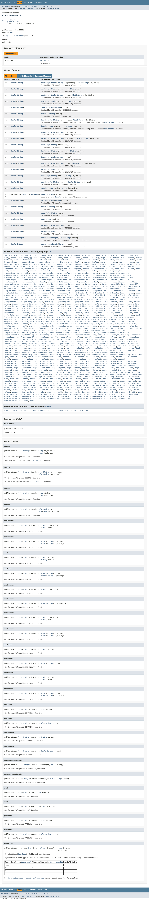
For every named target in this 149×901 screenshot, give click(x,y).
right (60, 344)
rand (124, 330)
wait (76, 410)
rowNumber (25, 352)
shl (98, 368)
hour (87, 302)
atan (60, 258)
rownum (17, 352)
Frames (26, 6)
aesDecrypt (45, 83)
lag (56, 313)
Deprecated (32, 2)
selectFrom (100, 366)
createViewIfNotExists (14, 282)
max (19, 317)
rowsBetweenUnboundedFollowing (109, 352)
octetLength (9, 326)
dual (122, 293)
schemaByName (48, 357)
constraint (87, 269)
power (6, 330)
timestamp (37, 374)
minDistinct (65, 321)
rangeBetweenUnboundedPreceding (115, 332)
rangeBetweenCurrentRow (14, 332)
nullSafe (64, 324)
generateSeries (20, 299)
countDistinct (36, 271)
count (12, 271)
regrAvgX (110, 339)
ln (84, 315)
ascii (36, 258)
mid (47, 321)
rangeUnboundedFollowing (62, 335)
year (20, 401)
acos (16, 255)
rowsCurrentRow (40, 355)
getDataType (79, 299)
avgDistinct (106, 258)
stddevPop (74, 370)
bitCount (8, 260)
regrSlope (30, 341)
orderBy (44, 326)
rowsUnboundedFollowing (97, 355)
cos (107, 269)
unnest (129, 379)
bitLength (27, 260)
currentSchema (118, 282)
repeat (65, 341)
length (18, 315)
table (36, 372)
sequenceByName (58, 368)
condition (69, 266)
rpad (134, 355)
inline (129, 302)
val (134, 381)
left (130, 313)
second (58, 357)
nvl (97, 324)
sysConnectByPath (24, 372)
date (36, 284)
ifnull (99, 302)
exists (20, 295)
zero (32, 401)
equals (14, 410)
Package (12, 2)
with (54, 392)
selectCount (123, 359)
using (42, 381)
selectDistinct (11, 361)
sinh (21, 370)
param (69, 326)
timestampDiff (10, 377)
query (57, 330)
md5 (36, 317)
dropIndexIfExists (96, 288)
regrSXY (48, 341)
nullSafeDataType (86, 324)
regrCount (130, 339)
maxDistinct (27, 317)
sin (11, 370)
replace (95, 341)
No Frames (35, 6)
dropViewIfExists (76, 293)
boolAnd (78, 262)
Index (40, 2)
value (25, 385)
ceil (43, 264)
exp (26, 295)
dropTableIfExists (133, 291)
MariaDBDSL (44, 60)
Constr (23, 9)
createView (102, 280)
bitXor (48, 262)
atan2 (72, 258)
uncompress (45, 225)
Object (47, 406)
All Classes (47, 6)
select (73, 357)
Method (30, 9)
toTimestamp (97, 377)
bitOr (126, 260)
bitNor (81, 260)
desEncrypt (45, 157)
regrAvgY (120, 339)
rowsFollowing (55, 355)
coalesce (102, 264)
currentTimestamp (12, 284)
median (47, 317)
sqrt (60, 370)
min (56, 321)
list (56, 315)
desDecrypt (45, 132)
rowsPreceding (79, 355)
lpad (115, 315)
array (6, 258)
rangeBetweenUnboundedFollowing (85, 332)
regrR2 (21, 341)
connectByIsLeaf (60, 269)
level (33, 315)
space (33, 370)
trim (6, 379)
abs (5, 255)
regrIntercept (10, 341)
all (26, 255)
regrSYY (57, 341)
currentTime (131, 282)
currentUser (26, 284)
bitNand (47, 260)
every (6, 295)
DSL (11, 32)
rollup (88, 344)
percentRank (82, 328)
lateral (87, 313)
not (113, 321)
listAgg (69, 315)
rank (100, 335)
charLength (57, 264)
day (56, 286)
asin (49, 258)
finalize (22, 410)
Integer (20, 238)
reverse (44, 344)
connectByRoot (75, 269)
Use (25, 2)
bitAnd (116, 258)
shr (117, 368)
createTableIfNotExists (14, 277)
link (39, 315)
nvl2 (117, 324)
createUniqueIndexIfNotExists (53, 280)
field (69, 295)
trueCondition (22, 379)
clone (6, 410)
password (44, 200)
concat (37, 266)
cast (109, 262)
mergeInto (56, 317)
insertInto (9, 308)
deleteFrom (39, 288)
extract (38, 295)
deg (19, 288)
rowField (79, 348)
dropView (44, 293)
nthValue (8, 324)
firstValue (92, 297)
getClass (32, 410)
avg (97, 258)
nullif (33, 324)
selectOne (111, 366)
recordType (114, 335)
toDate (64, 377)
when (37, 392)
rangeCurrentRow (11, 335)
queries (41, 330)
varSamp (30, 392)
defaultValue (108, 286)
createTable (101, 275)
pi (103, 328)
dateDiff (105, 284)
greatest (90, 299)
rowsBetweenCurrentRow (42, 352)
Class (51, 194)
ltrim (6, 317)
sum (134, 370)
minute (75, 321)
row (127, 344)
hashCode (41, 410)
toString (69, 410)
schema (37, 357)
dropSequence (129, 288)
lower (102, 315)
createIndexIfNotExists (65, 273)
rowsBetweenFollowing (63, 352)
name (108, 321)
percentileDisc (53, 328)
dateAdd (54, 284)
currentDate (105, 282)
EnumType (35, 194)
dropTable (97, 291)
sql (45, 370)
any (127, 255)
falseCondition (58, 295)
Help (45, 2)
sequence (132, 366)
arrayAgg (28, 258)
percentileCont (23, 328)
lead (94, 313)
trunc (32, 379)
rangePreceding (42, 335)
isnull (18, 313)
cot (127, 269)
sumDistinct (9, 372)
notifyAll (59, 410)
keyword (49, 313)
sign (137, 368)
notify (50, 410)
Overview (4, 2)
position (109, 328)
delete (30, 288)
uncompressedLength (49, 238)
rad (113, 330)
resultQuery (131, 341)
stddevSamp (84, 370)
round (102, 344)
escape (131, 293)
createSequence (107, 273)
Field (13, 83)
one (30, 326)
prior (33, 330)
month (95, 321)
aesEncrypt (45, 95)
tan (133, 372)
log (92, 315)
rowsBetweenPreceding (83, 352)
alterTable (86, 255)
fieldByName (56, 297)
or (35, 326)
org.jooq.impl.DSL (13, 22)
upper (29, 381)
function (116, 297)
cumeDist (85, 282)
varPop (22, 392)
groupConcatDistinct (13, 302)
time (18, 374)
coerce (129, 264)
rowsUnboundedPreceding (119, 355)
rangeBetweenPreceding (59, 332)
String (20, 83)
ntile (25, 324)
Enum (24, 194)
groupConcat (111, 299)
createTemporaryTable (82, 277)
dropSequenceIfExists (40, 291)
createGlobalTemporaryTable (85, 271)
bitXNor (14, 262)
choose (78, 264)
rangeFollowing (27, 335)
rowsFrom (67, 355)
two (123, 379)
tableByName (125, 372)
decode (44, 120)
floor (101, 297)
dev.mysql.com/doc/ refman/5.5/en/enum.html (26, 878)
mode (90, 321)
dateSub (7, 286)
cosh (117, 269)
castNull (8, 264)
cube (72, 282)
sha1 (43, 213)
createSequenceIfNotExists (31, 275)
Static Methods (25, 76)
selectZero (121, 366)
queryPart (85, 330)
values (120, 388)
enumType (44, 194)
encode (44, 182)
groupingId (38, 302)
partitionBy (132, 326)
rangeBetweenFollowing (37, 332)
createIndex (36, 273)
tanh (6, 374)
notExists (130, 321)
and (117, 255)
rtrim (23, 357)
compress (44, 107)
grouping (28, 302)
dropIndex (71, 288)
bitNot (111, 260)
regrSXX (40, 341)
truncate (106, 379)
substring (96, 370)
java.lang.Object (8, 20)
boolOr (95, 262)
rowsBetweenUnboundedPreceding (18, 355)
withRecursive (61, 394)
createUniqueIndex (12, 280)
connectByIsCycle (43, 269)
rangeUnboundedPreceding (85, 335)
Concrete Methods (43, 76)
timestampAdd (69, 374)
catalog (36, 264)
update (22, 381)
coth (138, 269)
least (117, 313)
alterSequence (45, 255)
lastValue (77, 313)
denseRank (50, 288)
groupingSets (50, 302)
